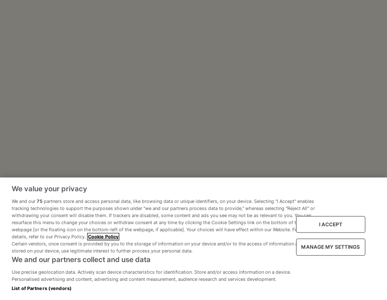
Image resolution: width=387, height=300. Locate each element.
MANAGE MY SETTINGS (330, 247)
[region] (193, 239)
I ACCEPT (331, 224)
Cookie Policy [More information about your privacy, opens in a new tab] (103, 237)
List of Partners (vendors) (42, 288)
